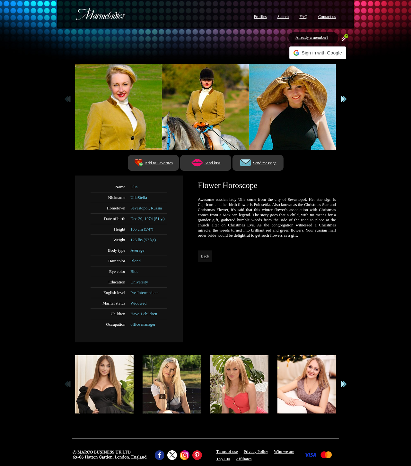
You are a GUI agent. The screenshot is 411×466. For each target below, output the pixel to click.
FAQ (303, 16)
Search (283, 16)
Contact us (327, 16)
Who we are (284, 451)
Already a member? (311, 37)
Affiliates (244, 458)
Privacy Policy (256, 451)
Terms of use (227, 451)
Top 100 (223, 458)
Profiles (260, 16)
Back (205, 256)
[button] (317, 52)
